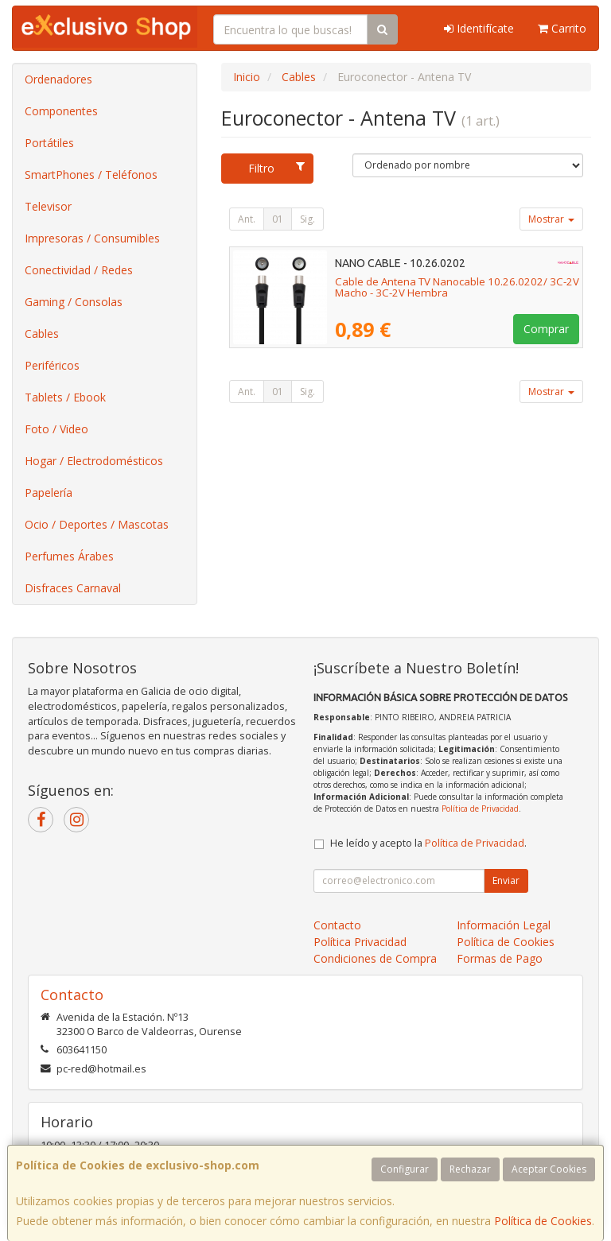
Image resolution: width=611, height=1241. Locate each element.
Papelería (48, 492)
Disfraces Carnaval (73, 587)
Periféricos (52, 365)
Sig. (307, 219)
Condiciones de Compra (375, 958)
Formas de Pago (500, 958)
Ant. (246, 219)
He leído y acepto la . (428, 843)
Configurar (404, 1169)
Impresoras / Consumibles (92, 238)
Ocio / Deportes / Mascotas (97, 524)
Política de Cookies (543, 1220)
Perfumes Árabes (69, 556)
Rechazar (470, 1169)
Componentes (61, 110)
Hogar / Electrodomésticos (94, 460)
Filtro (276, 168)
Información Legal (504, 925)
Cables (42, 333)
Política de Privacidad (480, 808)
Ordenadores (58, 79)
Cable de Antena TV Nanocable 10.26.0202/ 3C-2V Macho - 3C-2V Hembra (457, 287)
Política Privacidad (360, 941)
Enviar (506, 880)
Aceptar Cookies (549, 1169)
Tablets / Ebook (65, 397)
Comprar (546, 328)
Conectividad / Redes (79, 269)
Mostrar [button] (551, 219)
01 (277, 219)
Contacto (337, 925)
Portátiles (49, 142)
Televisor (48, 206)
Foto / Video (56, 428)
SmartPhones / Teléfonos (91, 174)
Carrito (562, 28)
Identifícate (479, 28)
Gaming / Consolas (74, 301)
